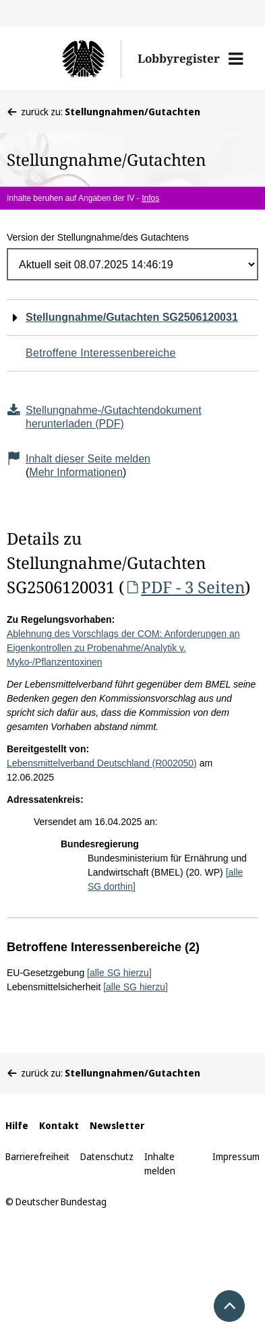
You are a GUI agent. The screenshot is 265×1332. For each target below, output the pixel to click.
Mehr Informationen (76, 472)
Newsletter (117, 1125)
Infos (150, 198)
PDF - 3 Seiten (184, 587)
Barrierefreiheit (37, 1156)
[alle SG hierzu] (119, 972)
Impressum (236, 1156)
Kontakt (59, 1125)
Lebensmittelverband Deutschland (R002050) (102, 763)
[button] (235, 58)
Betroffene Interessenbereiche (101, 353)
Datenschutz (107, 1156)
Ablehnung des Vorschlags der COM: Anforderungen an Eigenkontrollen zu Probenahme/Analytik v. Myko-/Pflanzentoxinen (123, 647)
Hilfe (16, 1125)
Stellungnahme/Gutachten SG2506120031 (132, 317)
